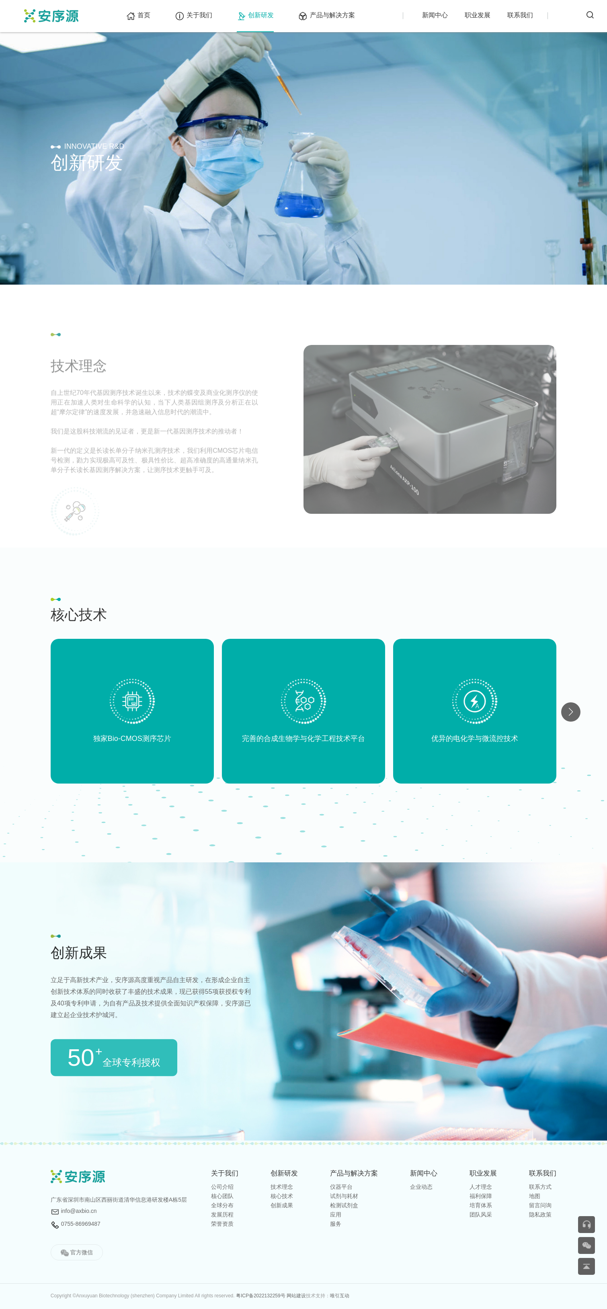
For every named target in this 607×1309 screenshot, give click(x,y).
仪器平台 (341, 1187)
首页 (138, 15)
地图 (534, 1196)
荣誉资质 (222, 1224)
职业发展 (477, 15)
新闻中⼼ (423, 1173)
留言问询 (540, 1205)
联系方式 (540, 1187)
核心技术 (282, 1196)
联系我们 (520, 15)
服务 (335, 1224)
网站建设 (296, 1296)
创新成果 (282, 1205)
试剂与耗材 (344, 1196)
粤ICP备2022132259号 (260, 1296)
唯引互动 (339, 1296)
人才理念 (481, 1187)
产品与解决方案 (326, 15)
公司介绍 (222, 1187)
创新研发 (255, 15)
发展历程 (222, 1214)
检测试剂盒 (344, 1205)
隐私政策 (540, 1214)
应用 (335, 1214)
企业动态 (421, 1187)
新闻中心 (435, 15)
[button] (570, 712)
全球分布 (222, 1205)
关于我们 (193, 15)
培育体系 (481, 1205)
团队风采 (481, 1214)
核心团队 (222, 1196)
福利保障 (481, 1196)
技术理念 (282, 1187)
